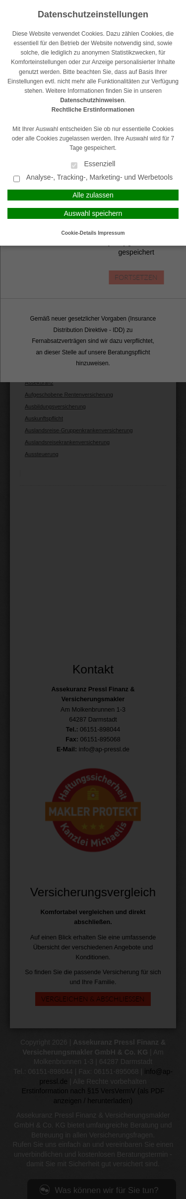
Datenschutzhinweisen (92, 100)
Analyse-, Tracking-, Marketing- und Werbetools (93, 178)
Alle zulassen (93, 195)
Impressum (111, 233)
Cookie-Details (79, 233)
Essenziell (93, 164)
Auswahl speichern (93, 213)
